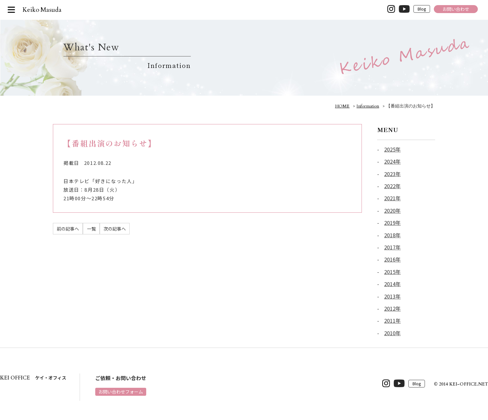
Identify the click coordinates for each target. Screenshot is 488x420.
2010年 (392, 333)
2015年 (392, 272)
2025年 (392, 149)
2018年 (392, 235)
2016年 (392, 259)
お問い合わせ (455, 9)
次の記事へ (115, 228)
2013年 (392, 296)
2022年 (392, 186)
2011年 (392, 320)
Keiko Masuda (42, 9)
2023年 (392, 174)
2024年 (392, 161)
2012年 (392, 308)
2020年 (392, 210)
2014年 (392, 284)
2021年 (392, 198)
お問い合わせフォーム (120, 391)
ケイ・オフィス (33, 377)
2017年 (392, 247)
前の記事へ (68, 228)
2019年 (392, 222)
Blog (422, 9)
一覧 (91, 228)
